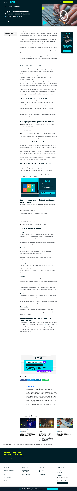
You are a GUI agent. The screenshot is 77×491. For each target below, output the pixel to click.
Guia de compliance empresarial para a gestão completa (64, 434)
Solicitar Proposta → (53, 489)
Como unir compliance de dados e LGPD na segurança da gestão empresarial (27, 434)
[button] (6, 21)
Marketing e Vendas (17, 6)
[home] (9, 2)
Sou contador (35, 1)
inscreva (46, 324)
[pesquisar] (60, 2)
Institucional (51, 1)
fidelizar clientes (45, 93)
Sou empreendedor (24, 1)
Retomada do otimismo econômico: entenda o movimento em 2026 (45, 434)
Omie (43, 1)
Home (6, 6)
